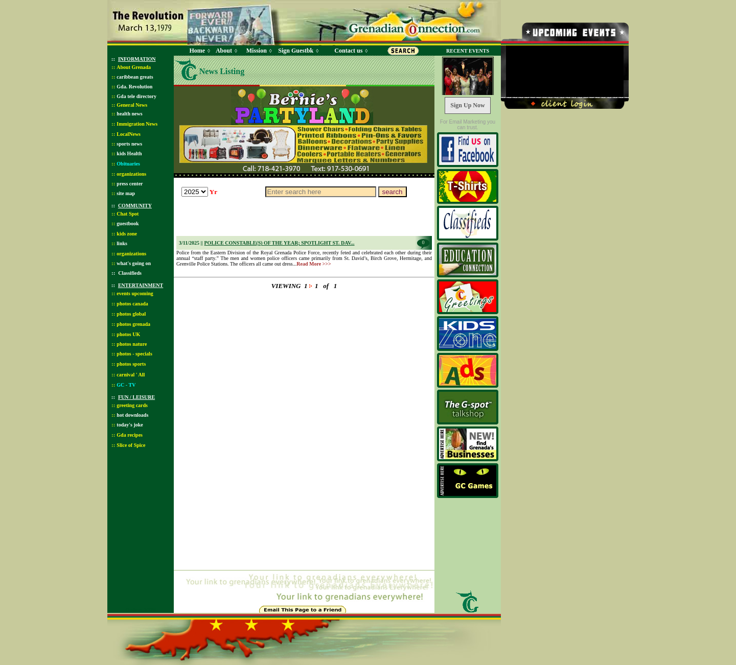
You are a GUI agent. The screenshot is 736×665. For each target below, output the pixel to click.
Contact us (348, 50)
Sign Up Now (467, 105)
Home (197, 50)
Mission (256, 50)
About (224, 50)
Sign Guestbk (297, 50)
